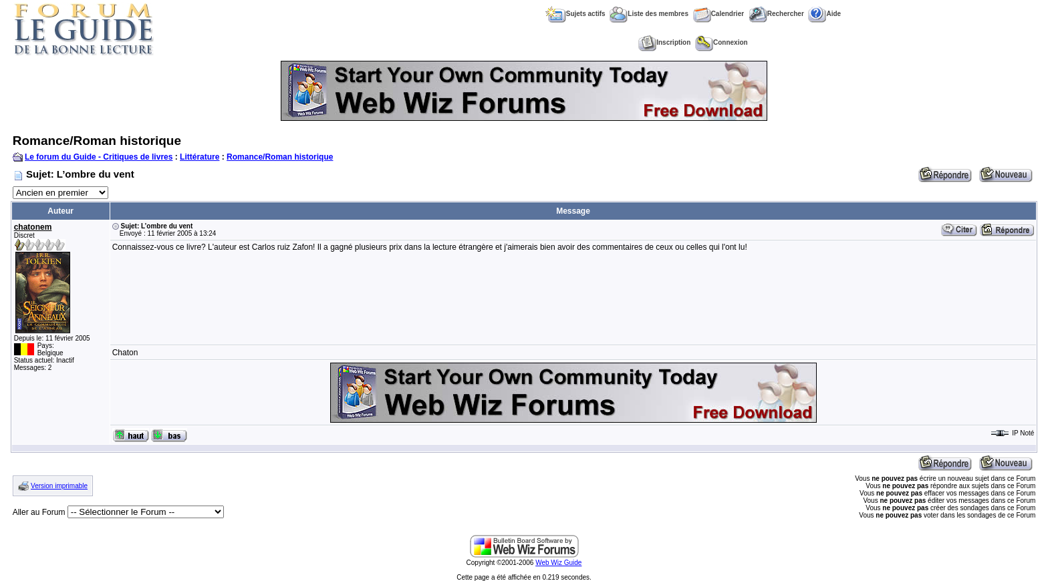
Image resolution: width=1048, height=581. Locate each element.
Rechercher (776, 13)
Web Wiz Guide (558, 562)
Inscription (664, 42)
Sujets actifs (575, 13)
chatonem (33, 227)
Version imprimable (59, 486)
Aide (824, 13)
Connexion (721, 42)
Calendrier (718, 13)
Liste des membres (649, 13)
